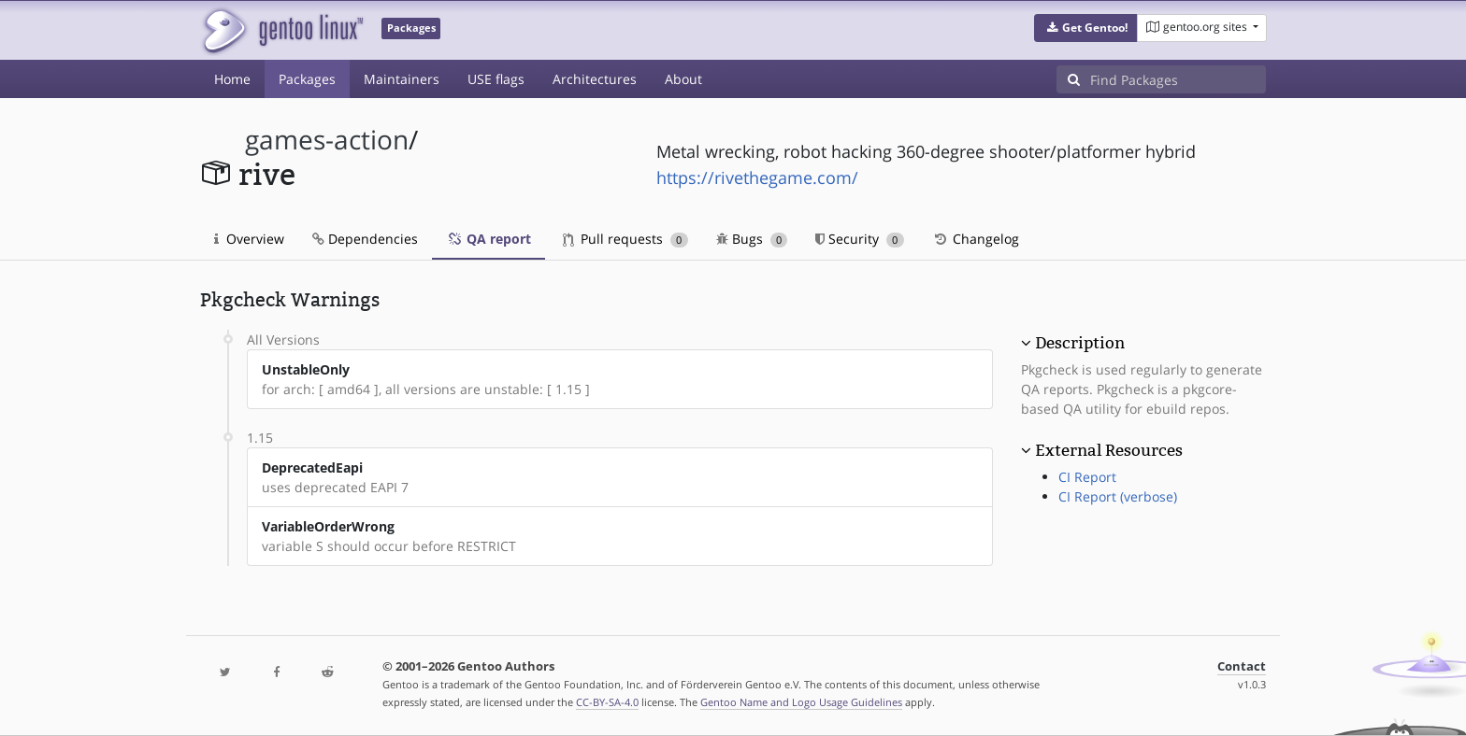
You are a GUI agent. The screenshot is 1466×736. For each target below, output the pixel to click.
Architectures (595, 79)
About (683, 79)
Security (859, 239)
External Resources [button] (1109, 450)
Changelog (975, 239)
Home (232, 79)
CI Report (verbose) (1117, 496)
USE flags (496, 79)
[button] (1086, 28)
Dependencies (365, 239)
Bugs (752, 239)
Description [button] (1080, 342)
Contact (1241, 666)
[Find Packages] (1178, 79)
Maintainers (401, 79)
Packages (307, 79)
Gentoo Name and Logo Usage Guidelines (801, 702)
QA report (488, 239)
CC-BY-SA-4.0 (607, 702)
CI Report (1087, 477)
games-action (327, 139)
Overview (249, 239)
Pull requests (625, 239)
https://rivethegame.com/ (757, 177)
